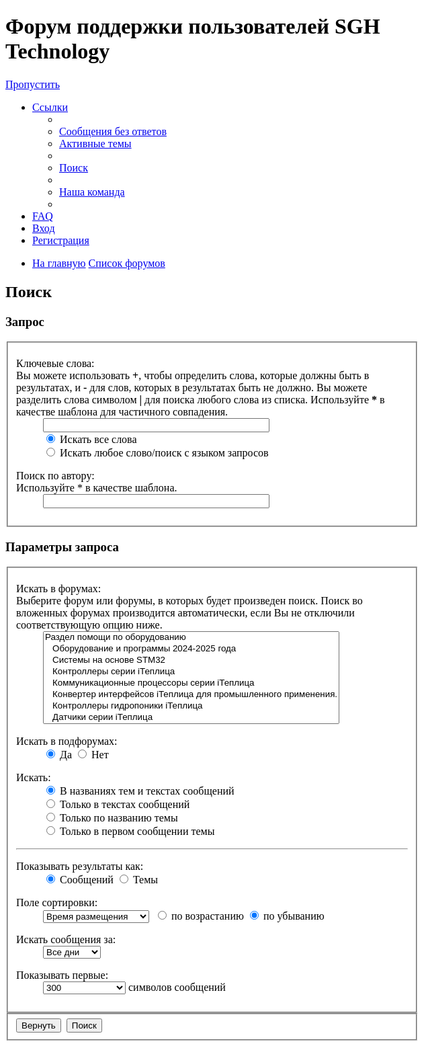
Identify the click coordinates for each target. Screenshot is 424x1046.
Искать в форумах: (58, 588)
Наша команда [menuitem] (92, 192)
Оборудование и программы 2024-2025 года (191, 649)
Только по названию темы (112, 817)
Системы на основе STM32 (191, 660)
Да (59, 754)
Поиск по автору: (55, 475)
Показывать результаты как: (79, 866)
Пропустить (32, 84)
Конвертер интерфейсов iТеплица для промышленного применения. (191, 694)
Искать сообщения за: (66, 939)
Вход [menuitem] (43, 228)
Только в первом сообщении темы (130, 831)
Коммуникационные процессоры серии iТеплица (191, 683)
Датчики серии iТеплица (191, 717)
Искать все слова (91, 439)
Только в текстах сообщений (117, 804)
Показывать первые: (62, 975)
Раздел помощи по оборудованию (191, 637)
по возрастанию (201, 916)
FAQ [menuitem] (42, 216)
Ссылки (50, 107)
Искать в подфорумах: (66, 741)
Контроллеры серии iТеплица (191, 672)
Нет (93, 754)
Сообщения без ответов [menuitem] (113, 131)
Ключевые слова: (55, 363)
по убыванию (287, 916)
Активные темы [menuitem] (95, 143)
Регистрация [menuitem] (60, 240)
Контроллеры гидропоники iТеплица (191, 706)
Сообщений (80, 879)
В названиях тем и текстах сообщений (140, 791)
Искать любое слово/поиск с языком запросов (157, 452)
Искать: (33, 777)
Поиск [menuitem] (73, 167)
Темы (139, 879)
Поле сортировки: (56, 902)
